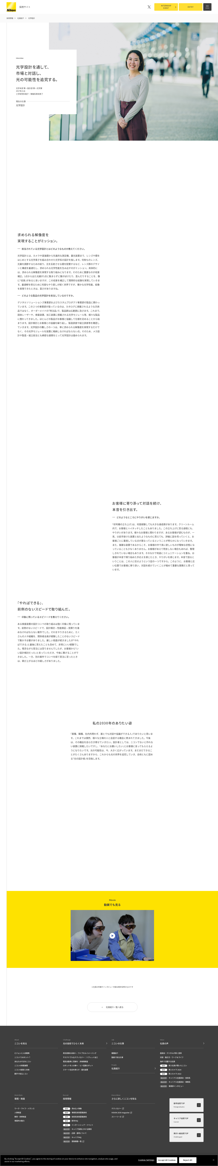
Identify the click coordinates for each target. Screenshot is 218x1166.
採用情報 (10, 18)
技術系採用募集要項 (75, 1117)
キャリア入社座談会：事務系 (175, 1082)
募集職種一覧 (73, 1142)
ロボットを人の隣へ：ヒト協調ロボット (78, 1066)
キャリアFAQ (72, 1138)
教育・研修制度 (20, 1117)
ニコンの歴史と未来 (21, 1070)
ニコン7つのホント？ (22, 1058)
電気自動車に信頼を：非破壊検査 (75, 1062)
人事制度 (17, 1113)
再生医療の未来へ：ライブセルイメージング (79, 1053)
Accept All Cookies (167, 1160)
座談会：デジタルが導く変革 (171, 1053)
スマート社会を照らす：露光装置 (75, 1070)
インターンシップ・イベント (78, 1125)
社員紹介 (20, 18)
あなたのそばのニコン (22, 1062)
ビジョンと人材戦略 (21, 1053)
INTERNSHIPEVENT (166, 7)
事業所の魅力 (19, 1121)
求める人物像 (72, 1109)
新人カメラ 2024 (170, 1070)
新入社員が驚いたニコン (173, 1066)
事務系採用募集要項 (75, 1113)
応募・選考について (75, 1133)
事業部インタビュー (172, 1086)
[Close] (213, 1160)
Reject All (187, 1160)
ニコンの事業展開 (21, 1066)
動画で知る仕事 (117, 1058)
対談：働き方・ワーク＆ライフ (171, 1058)
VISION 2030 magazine (122, 1113)
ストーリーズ (118, 1117)
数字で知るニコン (21, 1074)
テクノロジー (118, 1109)
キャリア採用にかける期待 (77, 1129)
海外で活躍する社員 (167, 1062)
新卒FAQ (70, 1121)
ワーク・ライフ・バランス (24, 1109)
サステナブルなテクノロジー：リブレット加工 (80, 1058)
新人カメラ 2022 (170, 1074)
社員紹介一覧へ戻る (112, 1007)
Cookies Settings (146, 1160)
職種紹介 (115, 1053)
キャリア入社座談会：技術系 (175, 1078)
